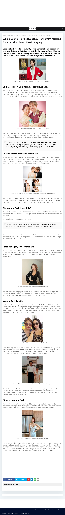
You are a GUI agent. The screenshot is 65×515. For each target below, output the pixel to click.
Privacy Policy (35, 510)
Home (4, 35)
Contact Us (60, 510)
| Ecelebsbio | (16, 513)
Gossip (8, 35)
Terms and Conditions (45, 510)
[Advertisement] (32, 13)
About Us (54, 510)
